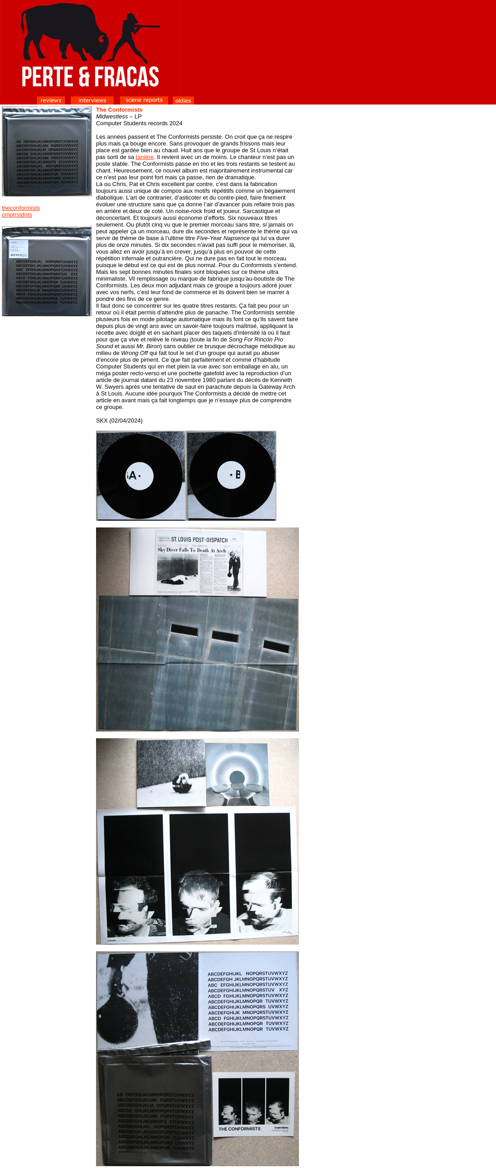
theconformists (21, 208)
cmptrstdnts (17, 214)
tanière (145, 157)
